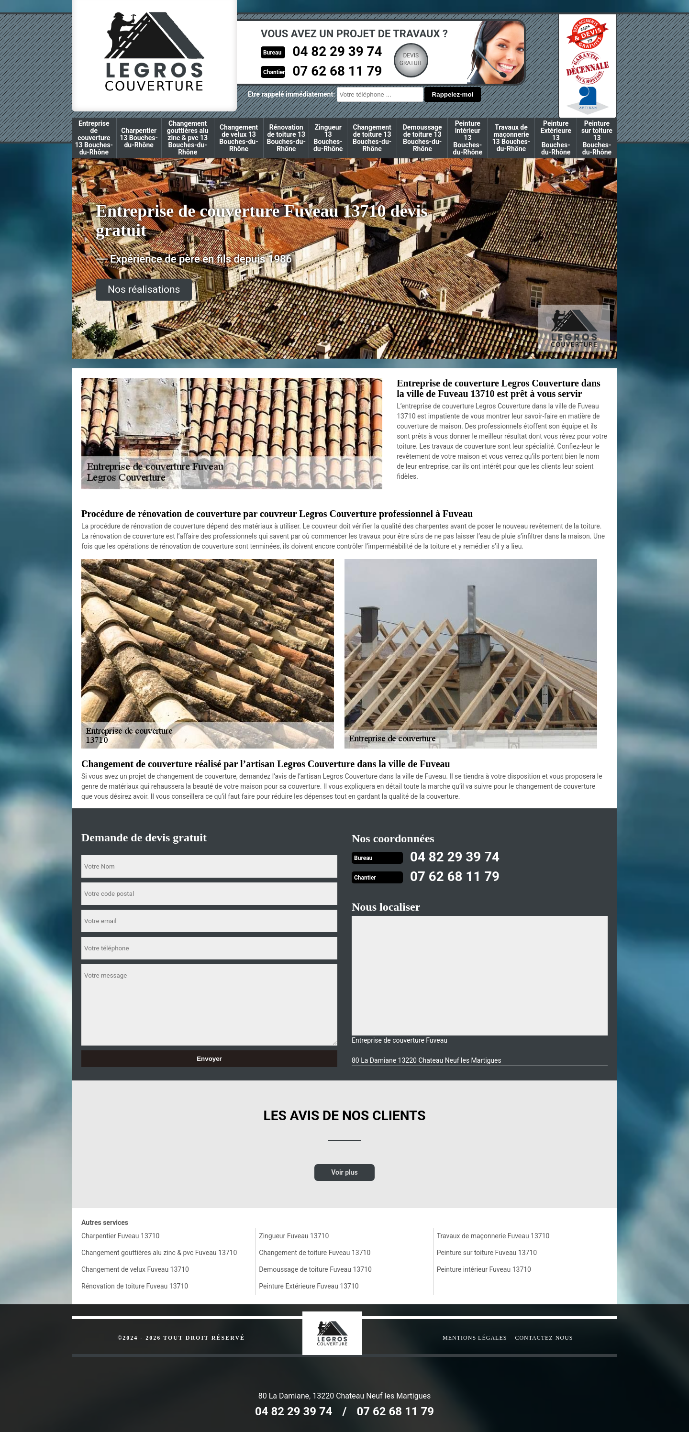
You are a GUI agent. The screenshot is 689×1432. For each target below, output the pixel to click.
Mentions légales (475, 1336)
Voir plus (344, 1171)
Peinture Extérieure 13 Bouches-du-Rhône (556, 138)
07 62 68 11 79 (324, 70)
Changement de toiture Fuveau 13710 (314, 1252)
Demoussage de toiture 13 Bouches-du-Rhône (422, 138)
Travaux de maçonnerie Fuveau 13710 (493, 1235)
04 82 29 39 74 (324, 51)
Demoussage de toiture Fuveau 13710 (315, 1268)
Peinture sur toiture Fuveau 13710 (487, 1252)
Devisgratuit (400, 59)
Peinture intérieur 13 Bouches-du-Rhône (467, 138)
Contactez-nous (544, 1336)
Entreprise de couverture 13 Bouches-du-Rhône (94, 138)
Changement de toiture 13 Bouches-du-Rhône (372, 138)
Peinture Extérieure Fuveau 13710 (308, 1285)
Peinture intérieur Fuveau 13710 (484, 1268)
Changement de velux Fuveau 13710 (135, 1268)
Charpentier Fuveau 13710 (120, 1235)
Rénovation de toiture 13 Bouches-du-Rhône (286, 138)
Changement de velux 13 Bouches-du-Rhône (238, 138)
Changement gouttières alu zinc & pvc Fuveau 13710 (159, 1252)
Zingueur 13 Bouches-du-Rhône (328, 138)
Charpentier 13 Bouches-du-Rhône (139, 138)
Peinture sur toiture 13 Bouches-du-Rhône (596, 138)
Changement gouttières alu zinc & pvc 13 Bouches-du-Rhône (188, 138)
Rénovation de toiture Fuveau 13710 (134, 1285)
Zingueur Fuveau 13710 (294, 1235)
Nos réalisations (144, 289)
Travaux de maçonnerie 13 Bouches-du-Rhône (511, 138)
